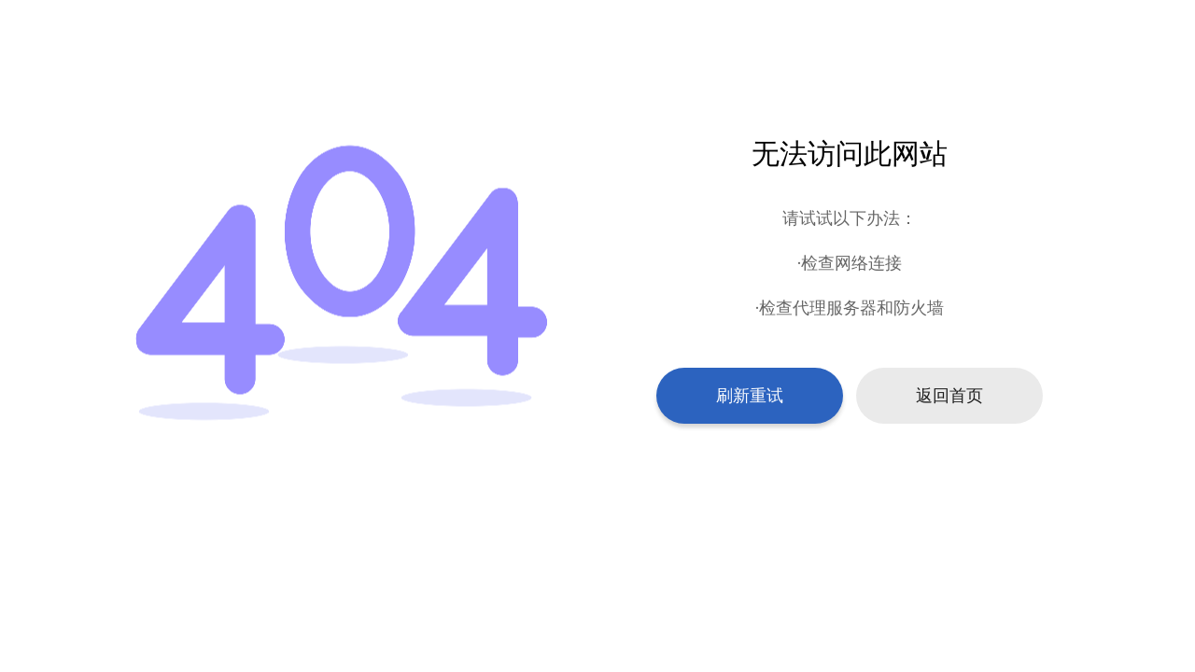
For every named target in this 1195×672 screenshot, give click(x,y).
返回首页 (949, 395)
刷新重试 (749, 395)
